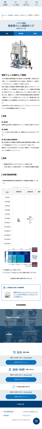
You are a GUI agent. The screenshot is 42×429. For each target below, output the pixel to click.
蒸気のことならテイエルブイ (21, 9)
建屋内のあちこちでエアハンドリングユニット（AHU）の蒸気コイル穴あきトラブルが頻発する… (26, 294)
